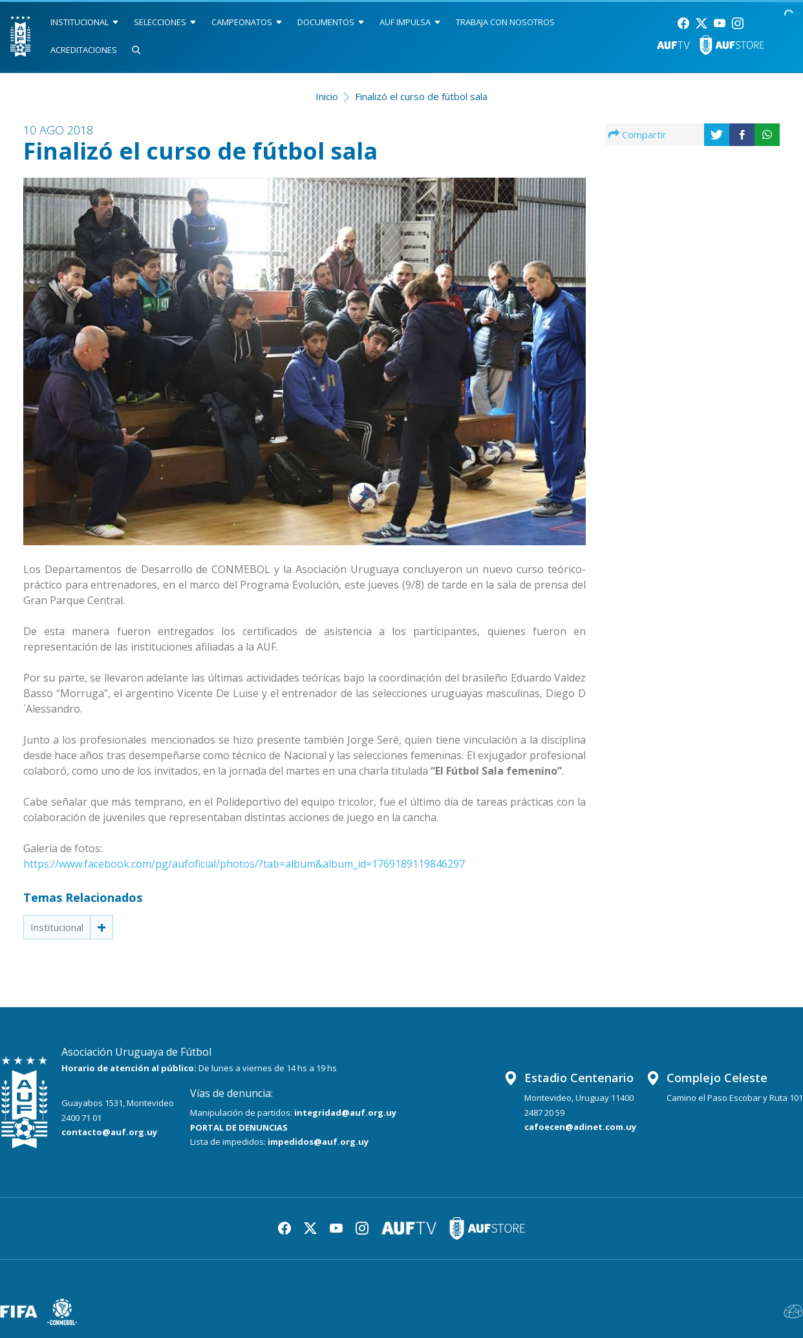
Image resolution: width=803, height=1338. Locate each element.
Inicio (327, 96)
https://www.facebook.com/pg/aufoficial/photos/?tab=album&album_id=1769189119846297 (244, 864)
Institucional (56, 927)
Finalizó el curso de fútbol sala (421, 96)
